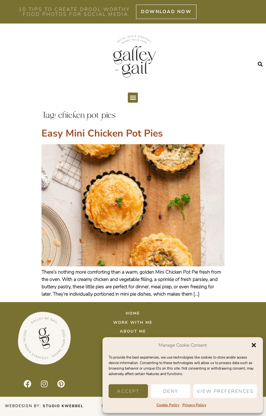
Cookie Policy (167, 405)
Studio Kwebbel (63, 405)
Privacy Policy (194, 405)
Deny (170, 391)
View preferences (225, 391)
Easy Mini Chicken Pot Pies (102, 133)
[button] (254, 345)
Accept (128, 391)
